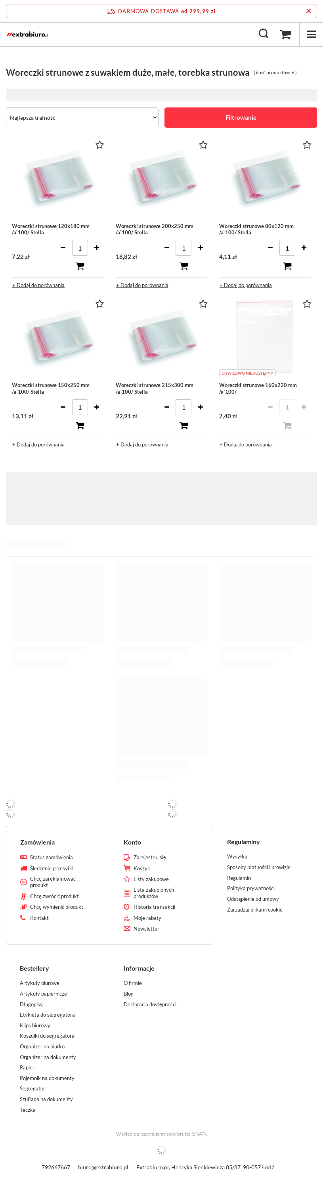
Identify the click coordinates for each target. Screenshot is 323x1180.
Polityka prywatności (251, 888)
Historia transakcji (154, 907)
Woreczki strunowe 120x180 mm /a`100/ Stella (51, 229)
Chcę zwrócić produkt (54, 896)
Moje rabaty (147, 918)
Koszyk (142, 869)
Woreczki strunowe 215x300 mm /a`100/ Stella (154, 388)
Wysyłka (237, 857)
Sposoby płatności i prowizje (259, 867)
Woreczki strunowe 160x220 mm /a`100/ (258, 388)
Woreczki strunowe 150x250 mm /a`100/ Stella (51, 388)
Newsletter (146, 929)
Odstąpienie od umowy (253, 899)
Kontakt (39, 918)
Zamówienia (37, 842)
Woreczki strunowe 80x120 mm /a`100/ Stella (256, 229)
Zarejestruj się (150, 857)
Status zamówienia (51, 857)
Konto (132, 842)
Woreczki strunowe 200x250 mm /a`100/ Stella (154, 229)
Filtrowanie (241, 117)
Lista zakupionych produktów (154, 893)
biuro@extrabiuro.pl (103, 1167)
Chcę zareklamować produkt (53, 882)
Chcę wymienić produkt (56, 907)
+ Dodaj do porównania (38, 285)
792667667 (56, 1167)
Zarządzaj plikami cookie (255, 909)
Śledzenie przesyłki (51, 869)
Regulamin (239, 878)
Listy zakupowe (151, 879)
